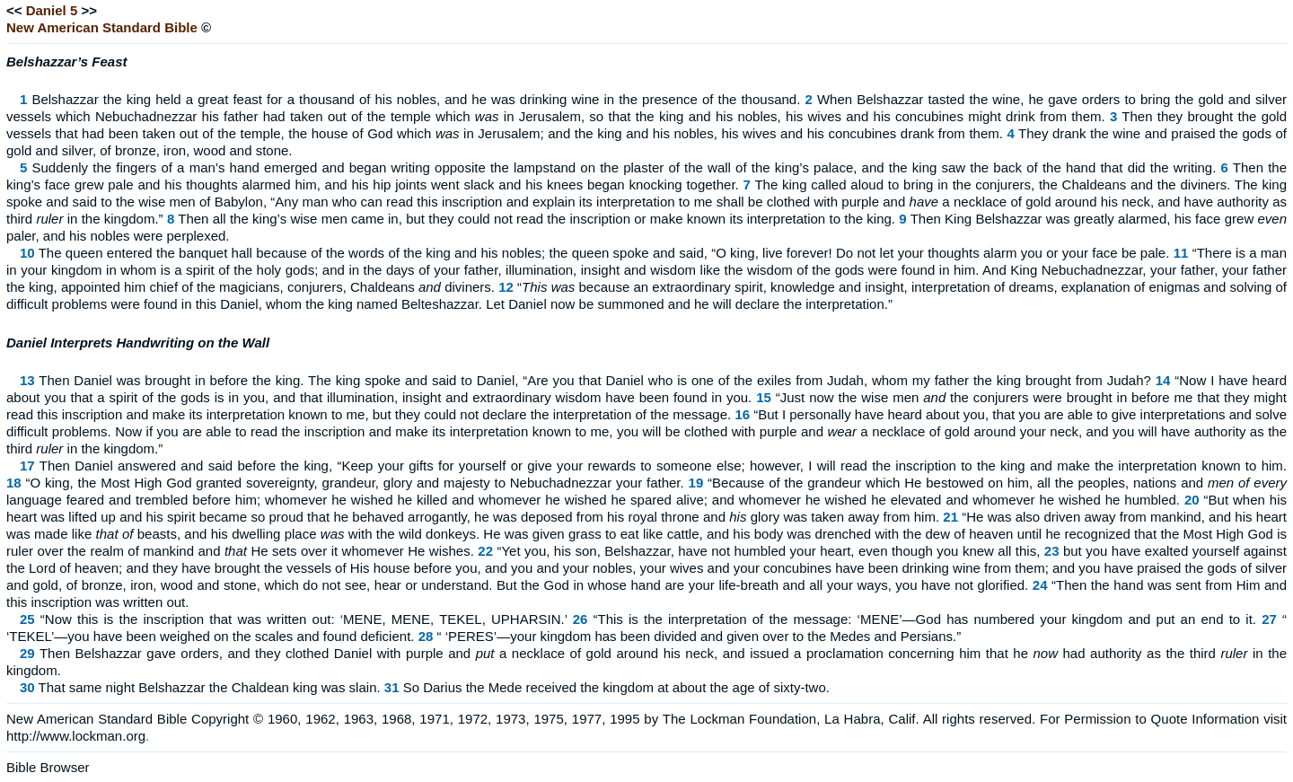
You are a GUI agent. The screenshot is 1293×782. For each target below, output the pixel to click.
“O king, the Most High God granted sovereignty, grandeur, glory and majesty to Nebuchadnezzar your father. (355, 482)
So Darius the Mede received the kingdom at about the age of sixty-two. (616, 687)
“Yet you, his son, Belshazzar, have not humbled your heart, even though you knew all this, (768, 550)
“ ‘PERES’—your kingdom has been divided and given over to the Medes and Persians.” (699, 636)
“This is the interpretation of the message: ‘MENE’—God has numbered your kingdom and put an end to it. (925, 619)
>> (89, 10)
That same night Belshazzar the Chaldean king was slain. (210, 687)
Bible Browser (48, 767)
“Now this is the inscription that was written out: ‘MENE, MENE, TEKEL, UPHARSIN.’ (303, 619)
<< (14, 10)
